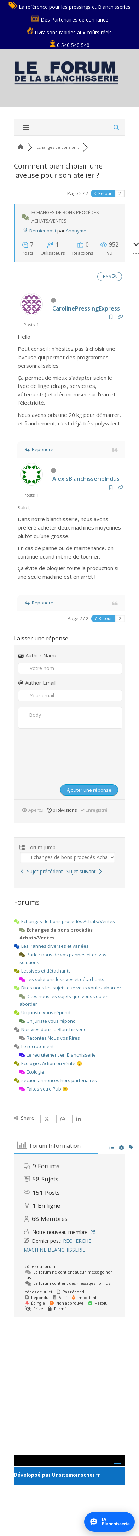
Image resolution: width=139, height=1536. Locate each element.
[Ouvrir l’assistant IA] (109, 1522)
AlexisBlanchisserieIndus (86, 479)
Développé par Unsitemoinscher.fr (57, 1475)
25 (93, 1232)
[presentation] (52, 747)
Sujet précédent (42, 871)
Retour (103, 193)
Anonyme (76, 231)
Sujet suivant (84, 871)
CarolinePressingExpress (86, 308)
